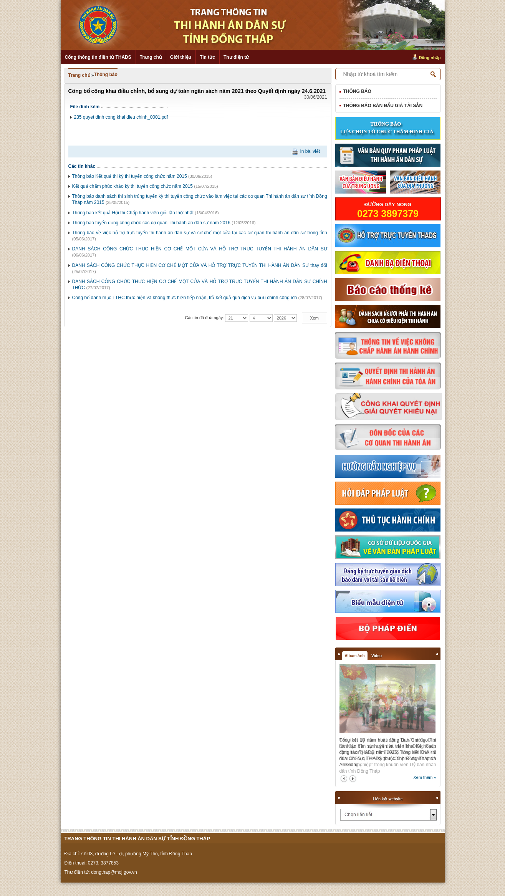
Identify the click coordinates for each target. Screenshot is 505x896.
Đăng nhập (430, 57)
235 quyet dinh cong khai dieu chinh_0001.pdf (121, 117)
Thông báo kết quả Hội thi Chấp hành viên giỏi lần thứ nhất (133, 212)
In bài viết (310, 151)
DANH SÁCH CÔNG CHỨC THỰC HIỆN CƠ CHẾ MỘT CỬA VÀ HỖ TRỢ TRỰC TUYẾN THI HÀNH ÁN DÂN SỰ (199, 249)
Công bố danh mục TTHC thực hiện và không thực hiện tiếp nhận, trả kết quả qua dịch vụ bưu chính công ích (184, 297)
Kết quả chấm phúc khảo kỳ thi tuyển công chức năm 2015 (132, 186)
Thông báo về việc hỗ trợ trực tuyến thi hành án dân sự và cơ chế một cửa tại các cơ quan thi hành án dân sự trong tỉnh (199, 232)
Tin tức (207, 57)
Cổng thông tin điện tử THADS (98, 57)
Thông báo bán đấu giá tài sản (383, 105)
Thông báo (106, 74)
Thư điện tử (236, 57)
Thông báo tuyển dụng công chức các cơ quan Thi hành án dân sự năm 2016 (151, 222)
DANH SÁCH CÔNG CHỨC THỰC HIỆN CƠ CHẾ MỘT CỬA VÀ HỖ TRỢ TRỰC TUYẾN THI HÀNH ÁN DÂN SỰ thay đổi (199, 265)
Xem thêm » (424, 777)
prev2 (343, 778)
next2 (352, 778)
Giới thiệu (180, 57)
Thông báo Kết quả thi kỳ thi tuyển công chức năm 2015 (129, 176)
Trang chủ (151, 57)
